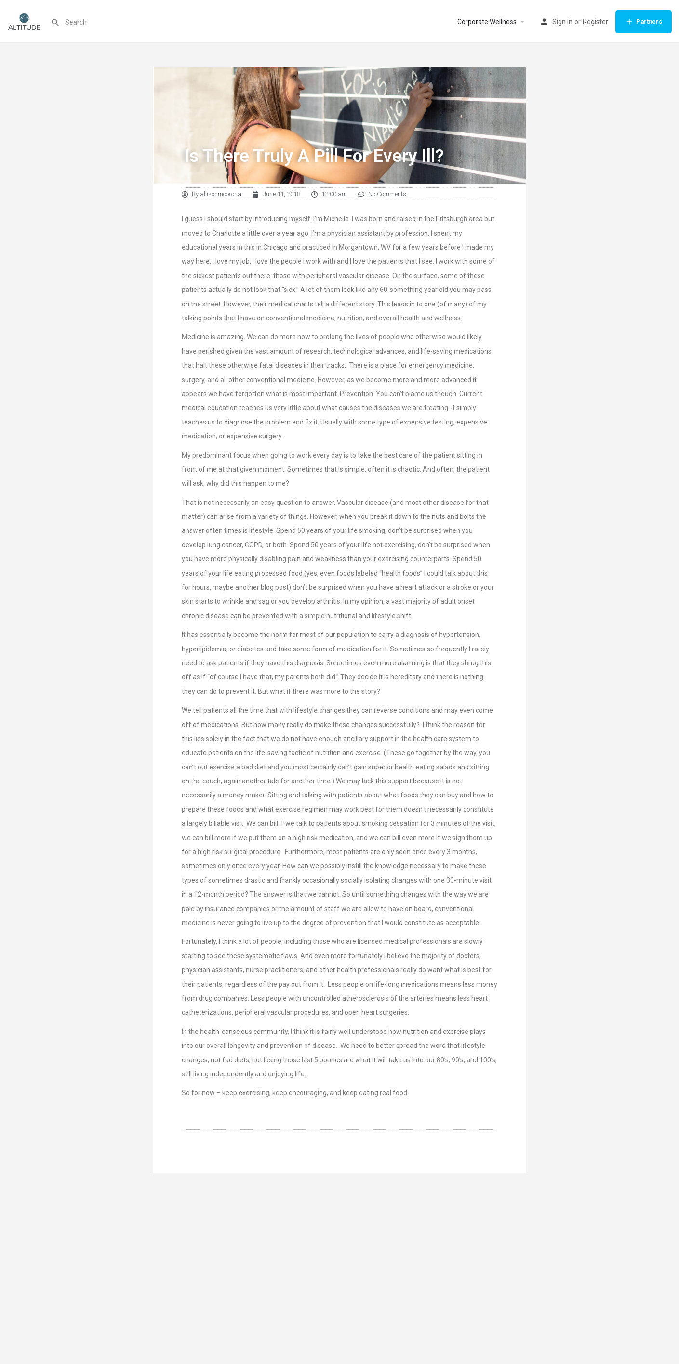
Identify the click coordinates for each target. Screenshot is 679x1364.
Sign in (562, 22)
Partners (643, 21)
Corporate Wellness (487, 22)
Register (595, 22)
